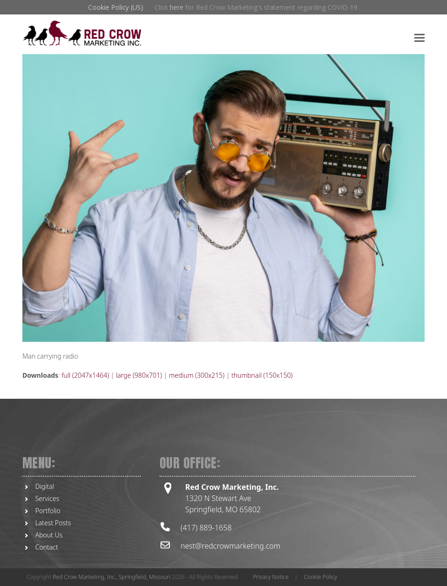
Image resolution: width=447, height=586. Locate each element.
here (176, 7)
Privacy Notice (270, 577)
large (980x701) (139, 375)
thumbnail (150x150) (262, 375)
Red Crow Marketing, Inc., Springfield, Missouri (111, 577)
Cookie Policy (320, 577)
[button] (419, 38)
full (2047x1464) (85, 375)
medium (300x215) (196, 375)
